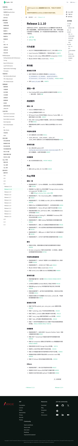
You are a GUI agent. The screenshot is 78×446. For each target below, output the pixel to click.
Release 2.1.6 (7, 200)
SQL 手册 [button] (5, 160)
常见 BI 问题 (6, 151)
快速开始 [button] (5, 7)
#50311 (45, 135)
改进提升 (69, 32)
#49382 (61, 205)
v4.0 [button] (5, 175)
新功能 (68, 26)
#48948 (31, 339)
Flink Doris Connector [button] (9, 116)
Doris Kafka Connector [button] (9, 119)
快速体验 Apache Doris (9, 12)
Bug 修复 (69, 44)
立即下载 (31, 37)
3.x (42, 13)
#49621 (31, 222)
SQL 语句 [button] (6, 167)
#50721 (41, 298)
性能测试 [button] (5, 74)
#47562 (45, 252)
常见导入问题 (7, 157)
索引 (69, 48)
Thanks (21, 420)
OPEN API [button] (6, 108)
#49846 (40, 324)
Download (43, 405)
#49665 (57, 78)
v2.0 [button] (5, 219)
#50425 (50, 279)
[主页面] (26, 17)
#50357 (54, 367)
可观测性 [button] (6, 47)
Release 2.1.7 (7, 197)
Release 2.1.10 (8, 189)
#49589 (31, 288)
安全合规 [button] (6, 53)
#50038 (44, 191)
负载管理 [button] (6, 89)
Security (21, 417)
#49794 (60, 50)
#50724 (60, 92)
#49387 (48, 152)
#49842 (32, 198)
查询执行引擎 (71, 28)
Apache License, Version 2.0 (41, 440)
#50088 (60, 237)
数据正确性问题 (7, 154)
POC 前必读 (6, 15)
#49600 (40, 217)
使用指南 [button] (5, 20)
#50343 (54, 349)
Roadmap (26, 432)
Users (42, 412)
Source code (27, 427)
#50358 (32, 234)
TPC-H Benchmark (8, 79)
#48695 (61, 78)
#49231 (36, 324)
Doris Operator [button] (7, 122)
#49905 (60, 56)
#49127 (45, 324)
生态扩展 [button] (5, 111)
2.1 (38, 13)
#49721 (56, 346)
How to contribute (28, 425)
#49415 (36, 293)
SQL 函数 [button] (6, 165)
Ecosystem (44, 410)
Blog (42, 407)
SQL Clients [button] (6, 130)
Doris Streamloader (8, 124)
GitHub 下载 (32, 40)
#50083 (60, 208)
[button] (68, 2)
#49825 (31, 343)
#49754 (31, 202)
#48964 (58, 270)
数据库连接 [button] (6, 25)
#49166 (58, 284)
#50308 (61, 139)
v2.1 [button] (5, 183)
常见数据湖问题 (7, 149)
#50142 (31, 281)
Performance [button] (6, 55)
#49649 (50, 169)
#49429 (55, 319)
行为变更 (69, 23)
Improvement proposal (29, 434)
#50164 (31, 308)
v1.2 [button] (5, 222)
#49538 (61, 225)
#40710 (49, 324)
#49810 (54, 265)
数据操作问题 (7, 143)
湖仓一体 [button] (6, 44)
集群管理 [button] (6, 86)
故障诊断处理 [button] (7, 106)
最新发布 (6, 173)
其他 (69, 42)
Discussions (44, 415)
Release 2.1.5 (7, 203)
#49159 (52, 58)
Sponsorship (22, 412)
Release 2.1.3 (7, 208)
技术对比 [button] (6, 17)
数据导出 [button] (6, 36)
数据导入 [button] (6, 31)
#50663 (60, 352)
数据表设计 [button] (6, 28)
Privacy (21, 415)
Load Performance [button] (8, 66)
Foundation (22, 405)
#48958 (35, 343)
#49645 (37, 212)
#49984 (57, 373)
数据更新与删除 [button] (7, 33)
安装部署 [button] (6, 22)
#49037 (44, 117)
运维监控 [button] (6, 97)
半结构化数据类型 (71, 51)
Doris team (26, 430)
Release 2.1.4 (7, 205)
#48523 (50, 160)
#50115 (59, 313)
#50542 (34, 122)
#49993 (58, 316)
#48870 (46, 81)
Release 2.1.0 (7, 216)
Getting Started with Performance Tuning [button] (12, 59)
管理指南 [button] (5, 84)
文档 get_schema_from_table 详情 (43, 193)
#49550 (55, 359)
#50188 (34, 186)
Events (20, 410)
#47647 (45, 160)
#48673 (59, 53)
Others (69, 60)
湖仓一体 (69, 30)
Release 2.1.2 (7, 211)
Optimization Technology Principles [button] (10, 70)
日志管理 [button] (6, 95)
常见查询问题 (7, 146)
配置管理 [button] (6, 100)
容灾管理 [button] (6, 92)
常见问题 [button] (5, 138)
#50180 (35, 262)
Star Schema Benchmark (10, 76)
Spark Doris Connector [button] (9, 113)
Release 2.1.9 (7, 192)
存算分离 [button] (6, 50)
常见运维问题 (7, 140)
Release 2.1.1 (7, 213)
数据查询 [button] (6, 39)
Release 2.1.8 (7, 194)
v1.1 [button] (5, 224)
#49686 (55, 279)
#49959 (57, 370)
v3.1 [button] (5, 178)
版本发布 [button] (5, 170)
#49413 (46, 279)
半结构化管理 (71, 36)
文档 (42, 94)
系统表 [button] (5, 103)
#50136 (32, 229)
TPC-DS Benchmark (8, 81)
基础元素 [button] (6, 162)
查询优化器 (70, 38)
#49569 (41, 334)
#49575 (59, 279)
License (21, 407)
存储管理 (70, 40)
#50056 (31, 247)
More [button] (5, 135)
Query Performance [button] (8, 63)
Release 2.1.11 (8, 186)
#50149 (58, 311)
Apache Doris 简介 (8, 9)
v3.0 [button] (5, 181)
